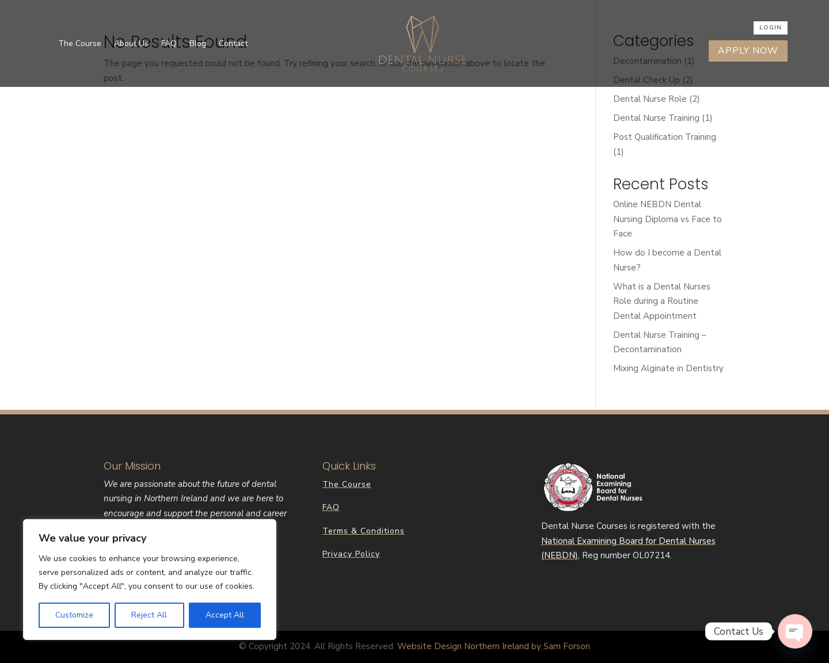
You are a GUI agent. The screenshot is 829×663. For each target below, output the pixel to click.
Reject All (149, 614)
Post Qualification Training (664, 137)
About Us (131, 43)
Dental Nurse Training (656, 118)
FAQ (169, 43)
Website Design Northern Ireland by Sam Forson (493, 646)
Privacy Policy (351, 553)
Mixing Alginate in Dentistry (668, 368)
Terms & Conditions (363, 530)
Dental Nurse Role (650, 99)
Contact (233, 43)
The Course (79, 43)
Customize (74, 614)
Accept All (225, 614)
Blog (197, 43)
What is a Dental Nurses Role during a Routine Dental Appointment (661, 301)
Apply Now (748, 50)
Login (770, 28)
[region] (149, 579)
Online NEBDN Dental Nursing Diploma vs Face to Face (667, 219)
